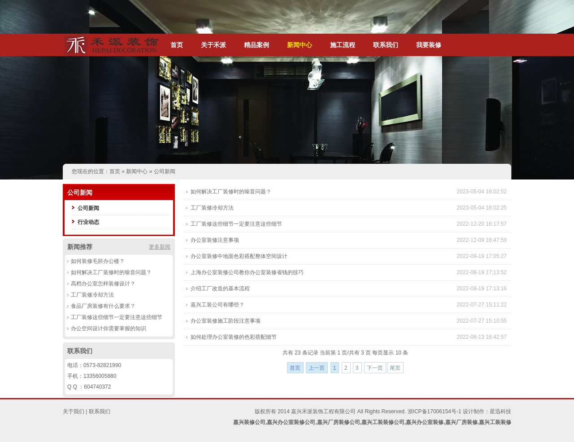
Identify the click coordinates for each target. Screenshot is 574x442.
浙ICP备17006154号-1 (434, 411)
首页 (176, 44)
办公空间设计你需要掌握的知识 (108, 328)
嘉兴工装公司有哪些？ (217, 305)
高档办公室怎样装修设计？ (103, 283)
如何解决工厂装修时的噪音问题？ (111, 272)
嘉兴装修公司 (249, 422)
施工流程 (342, 44)
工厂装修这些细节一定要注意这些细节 (116, 317)
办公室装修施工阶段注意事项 (226, 321)
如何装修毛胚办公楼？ (98, 261)
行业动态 (88, 222)
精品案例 (256, 44)
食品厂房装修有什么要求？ (103, 306)
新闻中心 (299, 44)
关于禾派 (213, 44)
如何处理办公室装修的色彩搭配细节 (234, 337)
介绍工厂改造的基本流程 (220, 288)
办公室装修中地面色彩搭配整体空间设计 (239, 256)
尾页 (395, 368)
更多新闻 (159, 247)
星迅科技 (500, 411)
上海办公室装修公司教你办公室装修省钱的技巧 (247, 272)
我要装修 (428, 44)
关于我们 (73, 411)
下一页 (375, 368)
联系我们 (385, 44)
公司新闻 (164, 171)
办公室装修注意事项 (215, 240)
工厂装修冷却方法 (92, 295)
